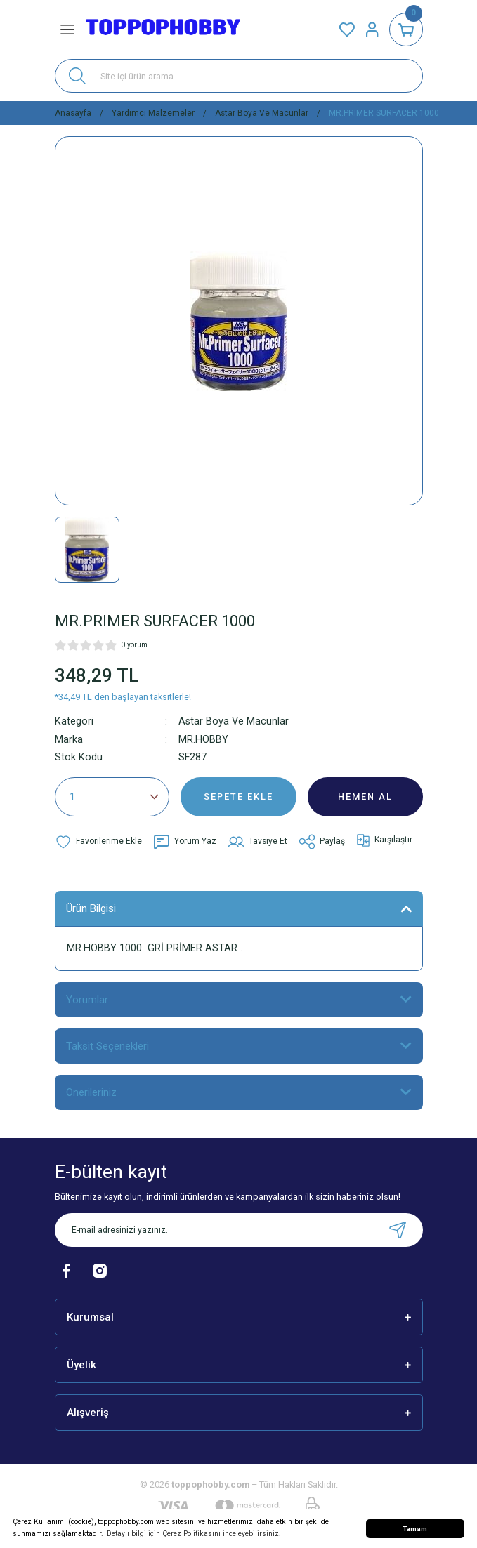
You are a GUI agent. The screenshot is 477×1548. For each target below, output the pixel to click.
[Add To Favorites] (98, 841)
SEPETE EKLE (238, 796)
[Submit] (397, 1230)
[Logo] (163, 29)
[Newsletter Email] (239, 1230)
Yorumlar (87, 999)
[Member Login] (372, 29)
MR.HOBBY (203, 740)
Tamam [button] (415, 1529)
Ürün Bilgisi (91, 908)
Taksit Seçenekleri (107, 1046)
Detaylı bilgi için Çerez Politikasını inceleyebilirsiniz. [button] (194, 1533)
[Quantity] (112, 796)
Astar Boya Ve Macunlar (233, 721)
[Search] (239, 76)
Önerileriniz (91, 1092)
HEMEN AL (365, 796)
